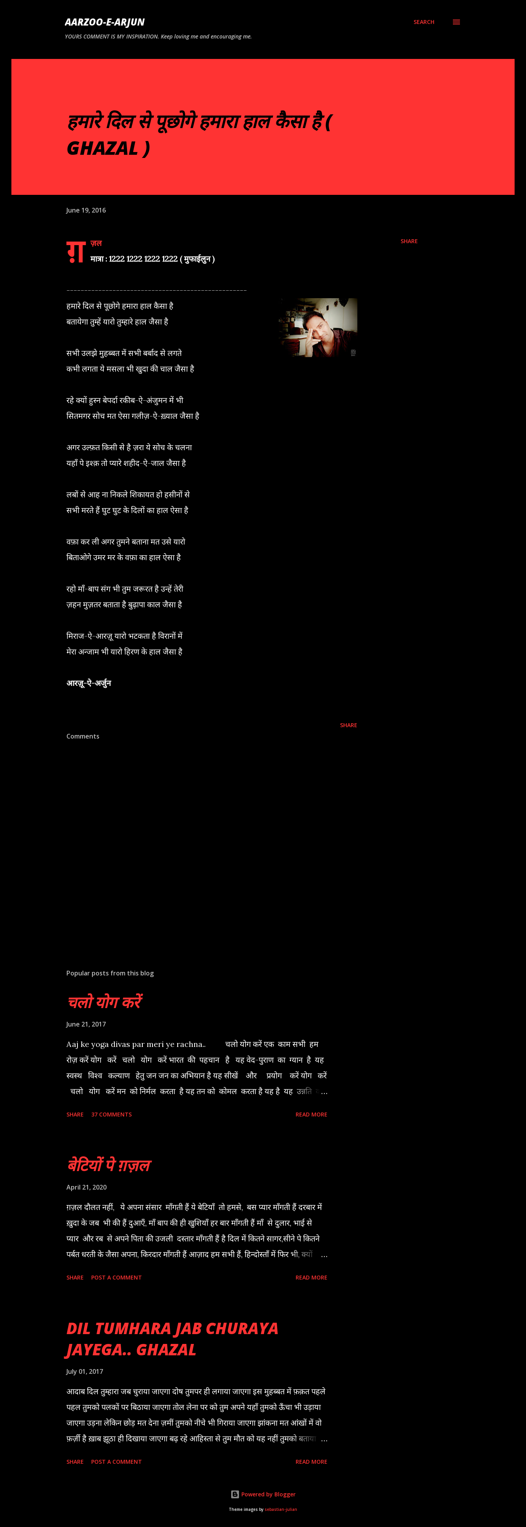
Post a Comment (116, 1277)
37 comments (111, 1114)
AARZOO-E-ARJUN (105, 21)
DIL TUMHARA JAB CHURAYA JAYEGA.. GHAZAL (172, 1338)
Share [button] (409, 241)
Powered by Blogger (263, 1494)
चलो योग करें (102, 1002)
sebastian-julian (281, 1509)
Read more (311, 1114)
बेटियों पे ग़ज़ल (107, 1165)
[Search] (424, 22)
